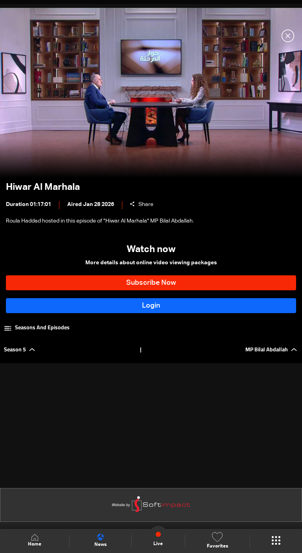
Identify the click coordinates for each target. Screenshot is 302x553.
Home (34, 540)
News (100, 540)
